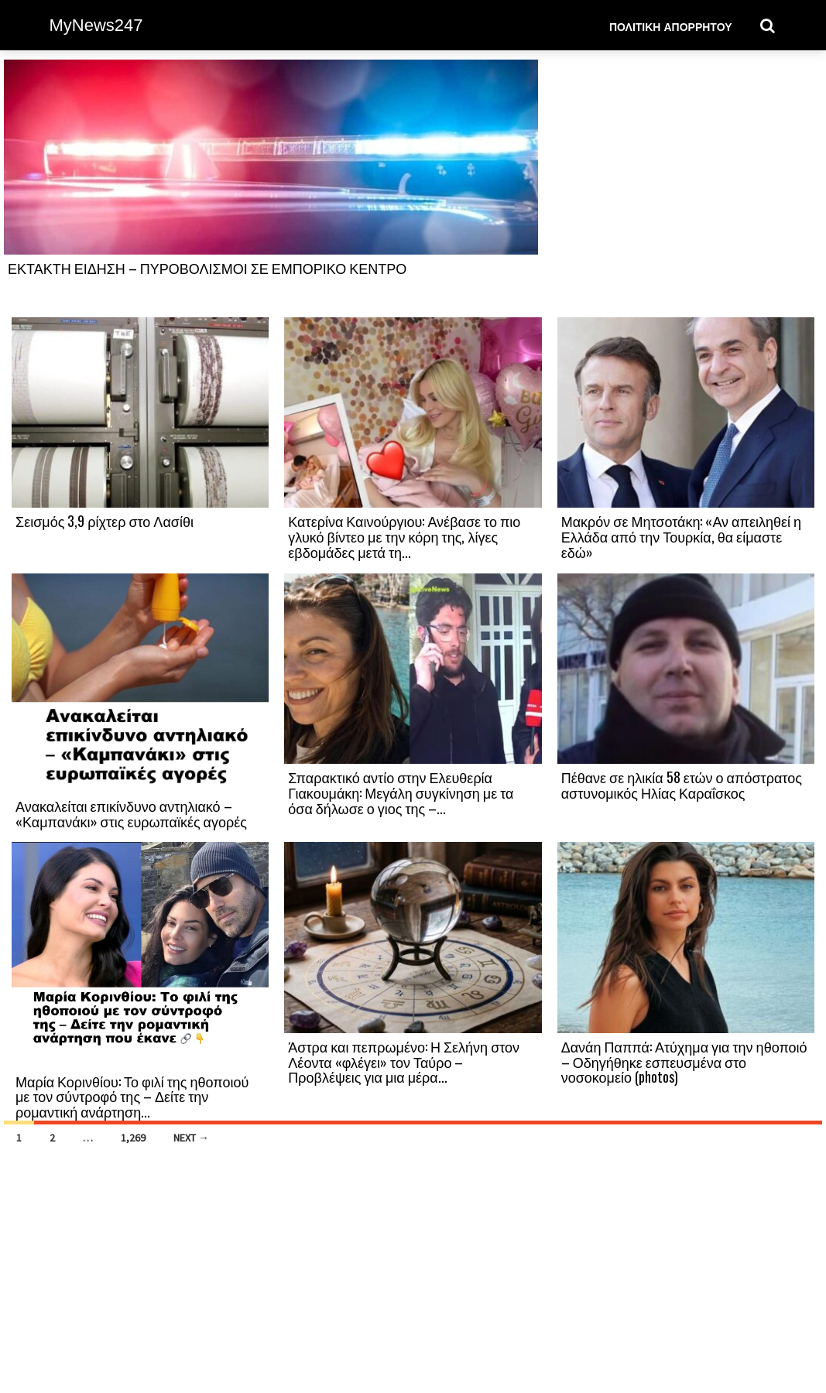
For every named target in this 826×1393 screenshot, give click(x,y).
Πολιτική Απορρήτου (670, 26)
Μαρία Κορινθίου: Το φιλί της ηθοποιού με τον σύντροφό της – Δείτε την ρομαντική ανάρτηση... (131, 1096)
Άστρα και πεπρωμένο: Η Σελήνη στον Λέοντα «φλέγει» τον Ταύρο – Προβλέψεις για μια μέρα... (403, 1061)
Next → (191, 1138)
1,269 (133, 1138)
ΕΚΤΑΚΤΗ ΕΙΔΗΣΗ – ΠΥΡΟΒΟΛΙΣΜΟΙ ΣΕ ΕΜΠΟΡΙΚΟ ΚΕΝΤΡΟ (207, 268)
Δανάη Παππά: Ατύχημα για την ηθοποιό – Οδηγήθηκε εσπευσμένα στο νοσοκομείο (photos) (684, 1061)
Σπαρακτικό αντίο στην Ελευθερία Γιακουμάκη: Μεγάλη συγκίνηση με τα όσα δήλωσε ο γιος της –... (400, 792)
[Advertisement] (685, 187)
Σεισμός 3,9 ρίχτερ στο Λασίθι (104, 521)
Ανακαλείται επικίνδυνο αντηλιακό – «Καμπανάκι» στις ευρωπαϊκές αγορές (131, 813)
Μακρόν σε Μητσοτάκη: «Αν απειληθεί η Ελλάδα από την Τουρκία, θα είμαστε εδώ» (681, 536)
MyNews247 (96, 25)
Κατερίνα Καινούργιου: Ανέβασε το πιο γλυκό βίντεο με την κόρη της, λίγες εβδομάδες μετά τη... (404, 536)
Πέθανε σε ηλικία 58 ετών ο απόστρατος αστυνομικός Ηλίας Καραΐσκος (681, 785)
